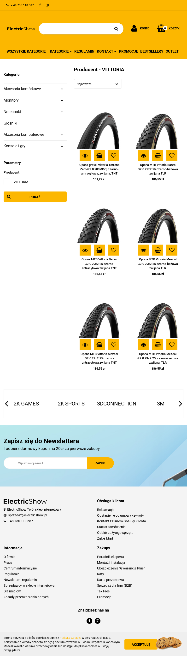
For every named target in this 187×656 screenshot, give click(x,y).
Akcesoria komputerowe (33, 134)
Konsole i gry (33, 146)
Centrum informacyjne (20, 568)
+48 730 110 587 (20, 521)
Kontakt (107, 51)
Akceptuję (141, 644)
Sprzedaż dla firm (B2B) (114, 585)
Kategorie (61, 51)
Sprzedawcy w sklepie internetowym (30, 585)
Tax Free (103, 591)
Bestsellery (151, 51)
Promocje (128, 51)
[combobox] (98, 84)
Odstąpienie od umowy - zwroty (120, 515)
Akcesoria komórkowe (33, 89)
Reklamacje (105, 510)
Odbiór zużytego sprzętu (115, 533)
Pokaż (35, 197)
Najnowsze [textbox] (84, 84)
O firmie (9, 557)
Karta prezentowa (110, 580)
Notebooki (33, 111)
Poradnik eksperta (110, 557)
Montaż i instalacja (111, 562)
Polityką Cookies (70, 638)
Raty (100, 574)
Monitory (33, 100)
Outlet (172, 51)
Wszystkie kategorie (26, 51)
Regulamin (84, 51)
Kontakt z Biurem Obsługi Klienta (121, 521)
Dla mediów (12, 591)
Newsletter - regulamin (20, 580)
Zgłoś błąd (105, 538)
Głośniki (10, 123)
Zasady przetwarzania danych (26, 597)
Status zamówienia (111, 527)
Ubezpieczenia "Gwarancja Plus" (121, 568)
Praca (8, 562)
